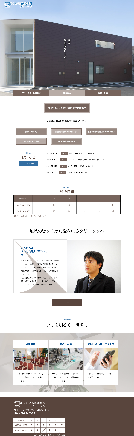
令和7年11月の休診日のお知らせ (81, 153)
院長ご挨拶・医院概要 (70, 5)
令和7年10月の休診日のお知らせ (80, 166)
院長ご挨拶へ (67, 302)
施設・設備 (100, 5)
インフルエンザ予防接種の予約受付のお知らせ (86, 160)
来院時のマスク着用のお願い (78, 172)
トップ (53, 5)
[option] (67, 48)
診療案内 (87, 5)
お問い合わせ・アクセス (119, 5)
